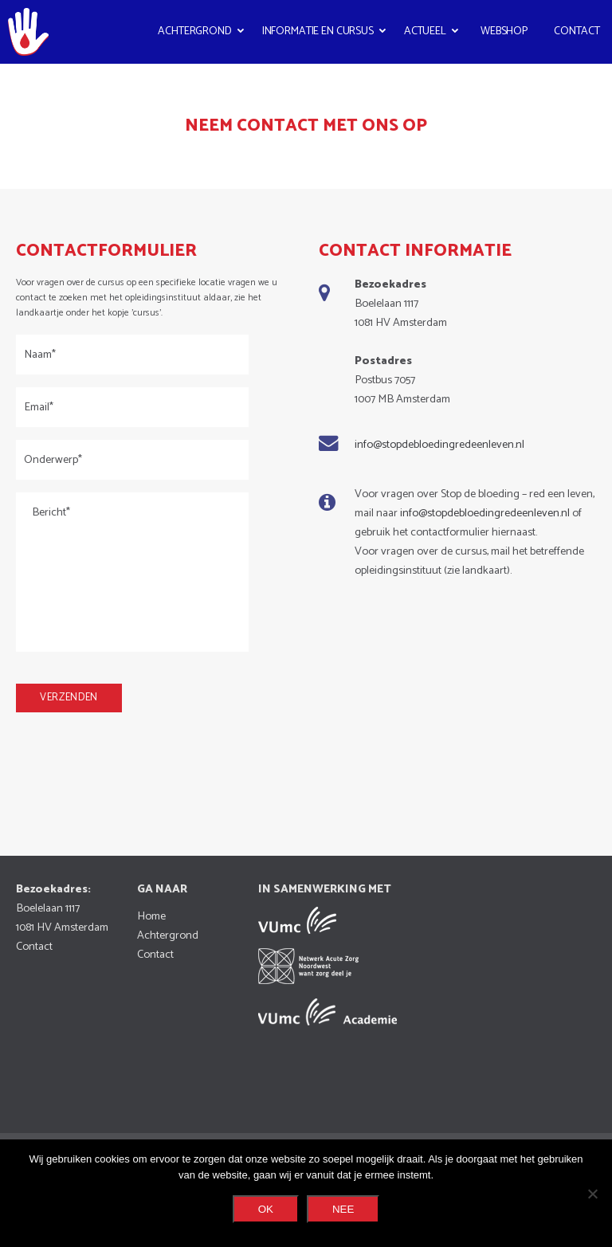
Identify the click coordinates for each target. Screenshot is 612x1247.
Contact (577, 31)
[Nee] (592, 1194)
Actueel (425, 31)
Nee (343, 1209)
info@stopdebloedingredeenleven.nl (439, 444)
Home (151, 916)
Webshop (504, 31)
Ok (265, 1209)
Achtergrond (194, 31)
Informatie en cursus (318, 31)
